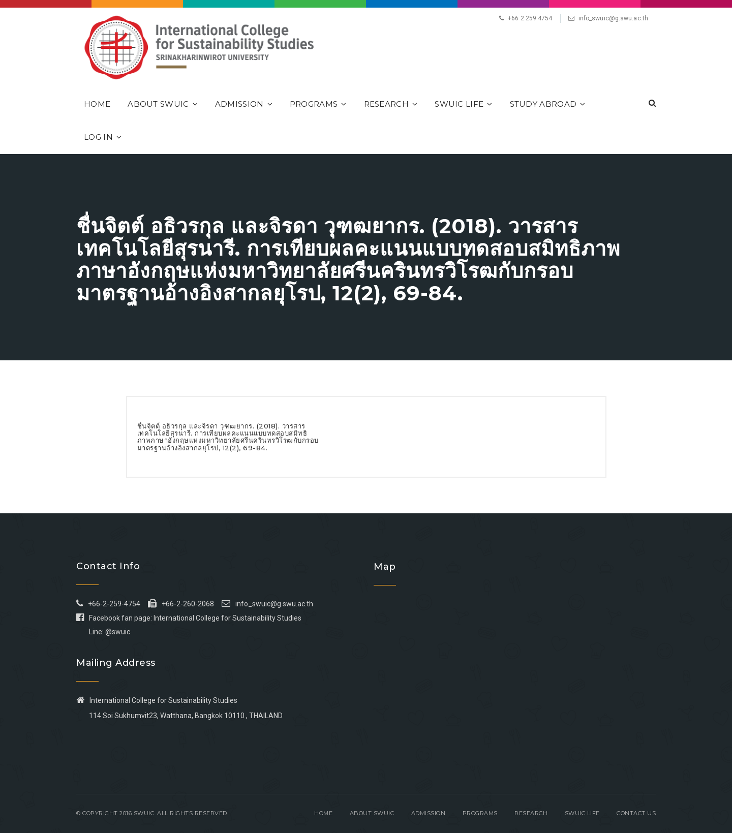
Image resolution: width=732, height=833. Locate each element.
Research (391, 104)
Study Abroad (548, 104)
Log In (102, 137)
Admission (243, 104)
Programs (318, 104)
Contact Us (636, 813)
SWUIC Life (463, 104)
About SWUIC (163, 104)
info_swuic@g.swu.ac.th (613, 18)
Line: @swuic (109, 632)
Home (97, 104)
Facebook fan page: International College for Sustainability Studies (188, 618)
